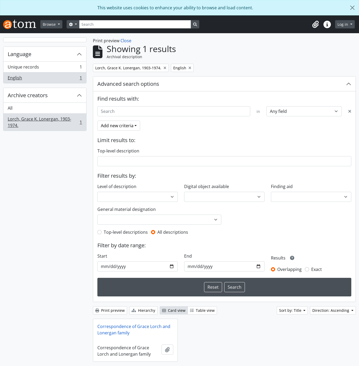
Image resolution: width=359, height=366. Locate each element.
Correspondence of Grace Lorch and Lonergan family (133, 330)
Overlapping (289, 269)
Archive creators (28, 95)
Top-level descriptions (126, 232)
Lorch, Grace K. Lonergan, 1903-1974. (44, 122)
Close (125, 41)
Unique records (44, 68)
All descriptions (172, 232)
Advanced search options (128, 83)
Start (102, 256)
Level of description (116, 186)
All (10, 108)
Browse (50, 24)
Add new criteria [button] (117, 126)
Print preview (110, 310)
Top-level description (118, 151)
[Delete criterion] (349, 111)
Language (19, 54)
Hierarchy (143, 310)
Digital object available (206, 186)
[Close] (352, 7)
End (188, 256)
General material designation (126, 209)
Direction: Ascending (331, 310)
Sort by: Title (290, 310)
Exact (316, 269)
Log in (343, 24)
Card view (173, 310)
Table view (202, 310)
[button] (315, 24)
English (44, 79)
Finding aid (282, 186)
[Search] (135, 24)
